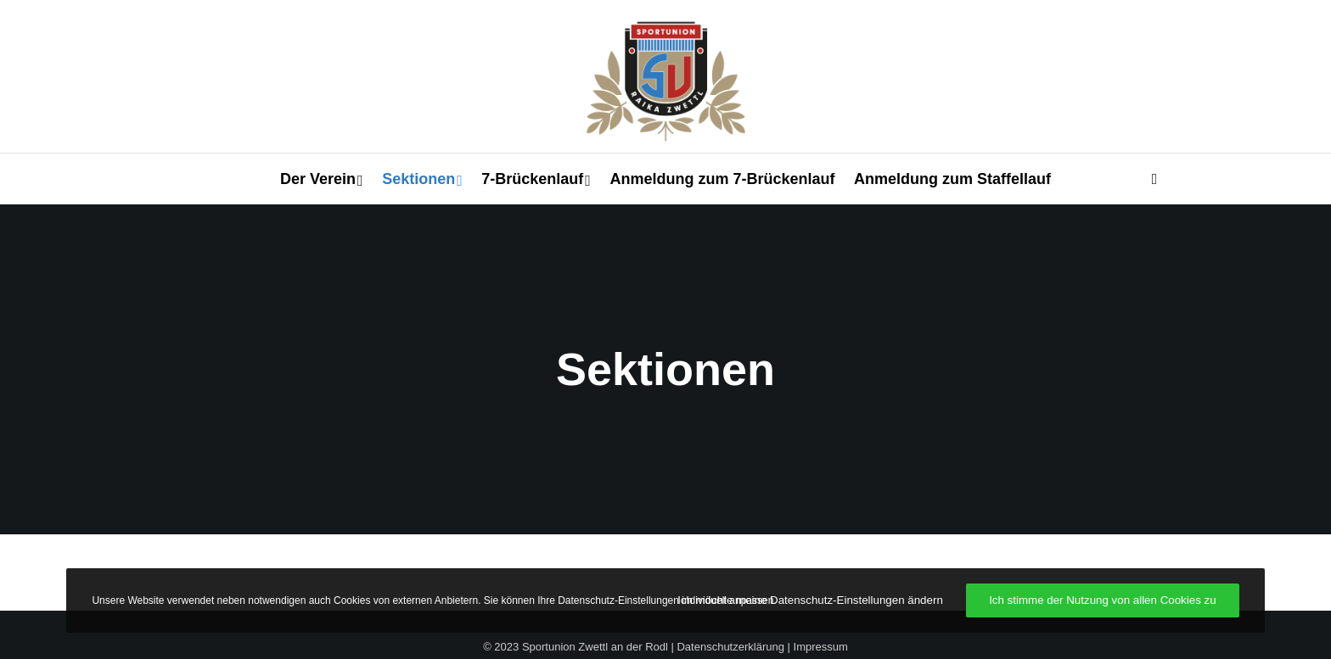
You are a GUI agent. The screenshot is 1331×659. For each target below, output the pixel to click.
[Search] (1147, 179)
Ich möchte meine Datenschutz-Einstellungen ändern (810, 600)
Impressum (821, 646)
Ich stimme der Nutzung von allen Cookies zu (1102, 600)
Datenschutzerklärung (730, 646)
